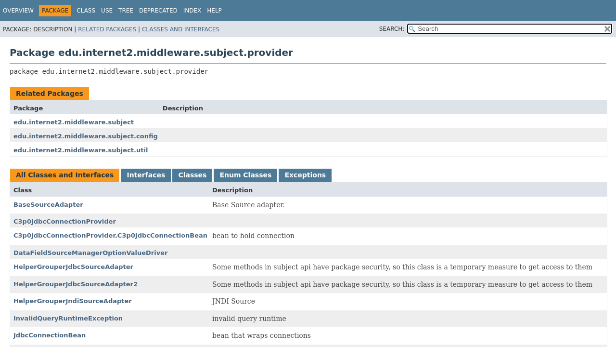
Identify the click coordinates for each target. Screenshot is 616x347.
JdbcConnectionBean (49, 335)
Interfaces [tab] (146, 175)
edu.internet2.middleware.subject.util (80, 150)
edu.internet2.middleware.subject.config (85, 136)
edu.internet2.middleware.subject (73, 122)
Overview (18, 10)
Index (192, 10)
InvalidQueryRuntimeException (68, 318)
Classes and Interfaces (180, 29)
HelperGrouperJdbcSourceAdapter (73, 266)
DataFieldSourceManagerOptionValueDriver (90, 252)
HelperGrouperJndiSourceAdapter (72, 301)
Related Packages (107, 29)
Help (214, 10)
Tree (125, 10)
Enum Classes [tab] (245, 175)
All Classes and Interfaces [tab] (65, 175)
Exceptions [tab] (305, 175)
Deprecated (158, 10)
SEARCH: (392, 29)
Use (107, 10)
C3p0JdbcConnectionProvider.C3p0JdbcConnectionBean (110, 235)
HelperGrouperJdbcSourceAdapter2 (75, 284)
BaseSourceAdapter (48, 204)
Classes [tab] (192, 175)
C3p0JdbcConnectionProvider (64, 221)
